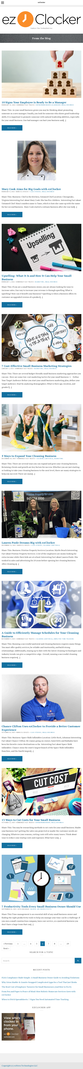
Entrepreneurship (43, 105)
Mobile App (35, 909)
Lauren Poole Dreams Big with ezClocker (28, 542)
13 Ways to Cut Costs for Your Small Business (31, 820)
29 (68, 943)
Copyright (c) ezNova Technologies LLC (20, 1065)
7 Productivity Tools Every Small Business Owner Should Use (41, 906)
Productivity (46, 909)
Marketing (39, 282)
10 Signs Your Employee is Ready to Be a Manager (34, 102)
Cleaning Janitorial (45, 458)
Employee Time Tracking (64, 639)
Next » (6, 948)
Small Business (67, 105)
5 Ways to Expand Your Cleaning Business (29, 456)
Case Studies (35, 191)
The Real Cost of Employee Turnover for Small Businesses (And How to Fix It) (36, 986)
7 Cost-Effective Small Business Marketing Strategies (36, 366)
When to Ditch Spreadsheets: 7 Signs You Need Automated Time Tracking (35, 999)
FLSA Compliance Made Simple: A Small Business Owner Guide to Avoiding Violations (40, 977)
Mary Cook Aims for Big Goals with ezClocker (31, 189)
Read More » (12, 128)
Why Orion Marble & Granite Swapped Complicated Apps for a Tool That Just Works (39, 982)
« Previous (8, 943)
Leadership (55, 105)
